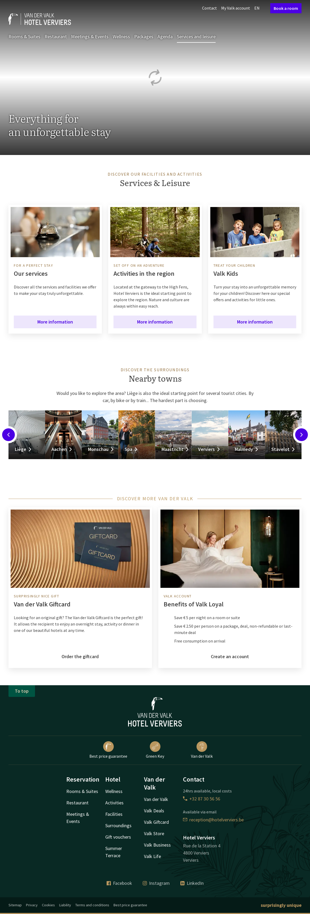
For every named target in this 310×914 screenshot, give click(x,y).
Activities (114, 803)
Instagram (156, 883)
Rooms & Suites (24, 36)
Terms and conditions (92, 905)
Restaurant (56, 36)
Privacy (32, 905)
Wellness (121, 36)
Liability (65, 905)
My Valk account (235, 8)
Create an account (230, 656)
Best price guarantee (108, 750)
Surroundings (118, 825)
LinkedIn (192, 883)
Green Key (155, 750)
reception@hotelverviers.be (213, 820)
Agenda (165, 36)
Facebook (119, 883)
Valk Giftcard (156, 822)
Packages (143, 36)
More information (55, 322)
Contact (209, 8)
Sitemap (15, 905)
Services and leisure (196, 36)
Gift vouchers (118, 837)
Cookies (48, 905)
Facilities (114, 814)
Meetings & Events (89, 36)
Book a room (286, 8)
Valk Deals (154, 811)
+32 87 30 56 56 (201, 799)
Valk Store (154, 833)
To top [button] (22, 691)
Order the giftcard (80, 656)
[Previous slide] (8, 434)
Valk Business (157, 845)
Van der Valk (202, 750)
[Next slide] (301, 434)
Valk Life (152, 856)
